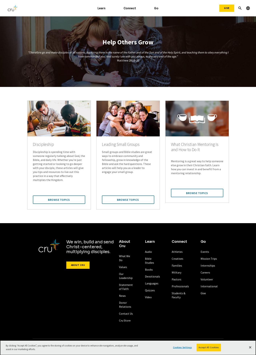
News (122, 296)
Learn (101, 8)
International (209, 286)
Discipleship (43, 144)
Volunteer (207, 279)
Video (148, 297)
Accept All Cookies (209, 348)
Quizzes (150, 290)
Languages (151, 283)
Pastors (176, 279)
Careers (205, 272)
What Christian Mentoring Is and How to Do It (194, 147)
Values (123, 267)
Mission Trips (209, 258)
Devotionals (152, 276)
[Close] (250, 348)
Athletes (177, 252)
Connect (130, 8)
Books (149, 269)
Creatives (177, 258)
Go (156, 8)
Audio (148, 252)
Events (205, 252)
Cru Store (125, 320)
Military (176, 272)
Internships (208, 265)
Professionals (180, 286)
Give (226, 8)
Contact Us (126, 313)
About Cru (78, 265)
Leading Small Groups (121, 144)
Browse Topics (59, 200)
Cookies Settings (182, 348)
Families (177, 265)
